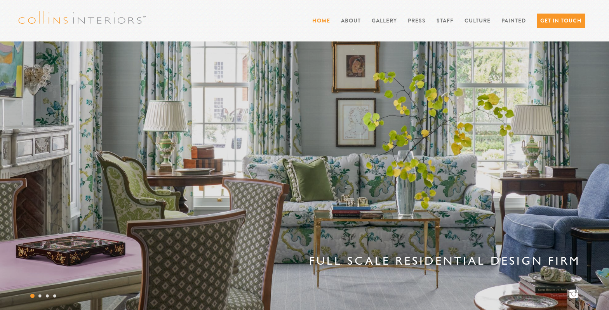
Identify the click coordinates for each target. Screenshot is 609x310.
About (351, 20)
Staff (445, 20)
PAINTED (513, 20)
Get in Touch (561, 20)
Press (417, 20)
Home (321, 20)
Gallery (384, 20)
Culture (478, 20)
